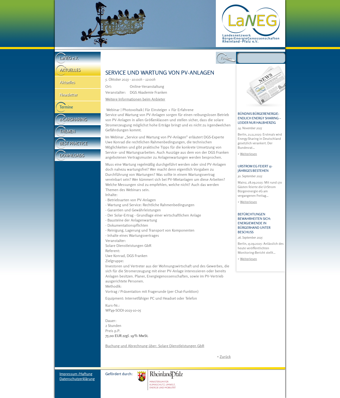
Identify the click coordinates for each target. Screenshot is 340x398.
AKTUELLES (69, 69)
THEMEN (67, 131)
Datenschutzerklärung (77, 378)
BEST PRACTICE (73, 143)
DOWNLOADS (71, 155)
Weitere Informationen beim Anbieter (135, 99)
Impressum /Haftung (75, 373)
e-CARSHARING (73, 119)
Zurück (225, 356)
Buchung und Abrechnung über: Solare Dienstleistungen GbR (154, 345)
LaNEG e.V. (68, 57)
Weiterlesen (248, 154)
